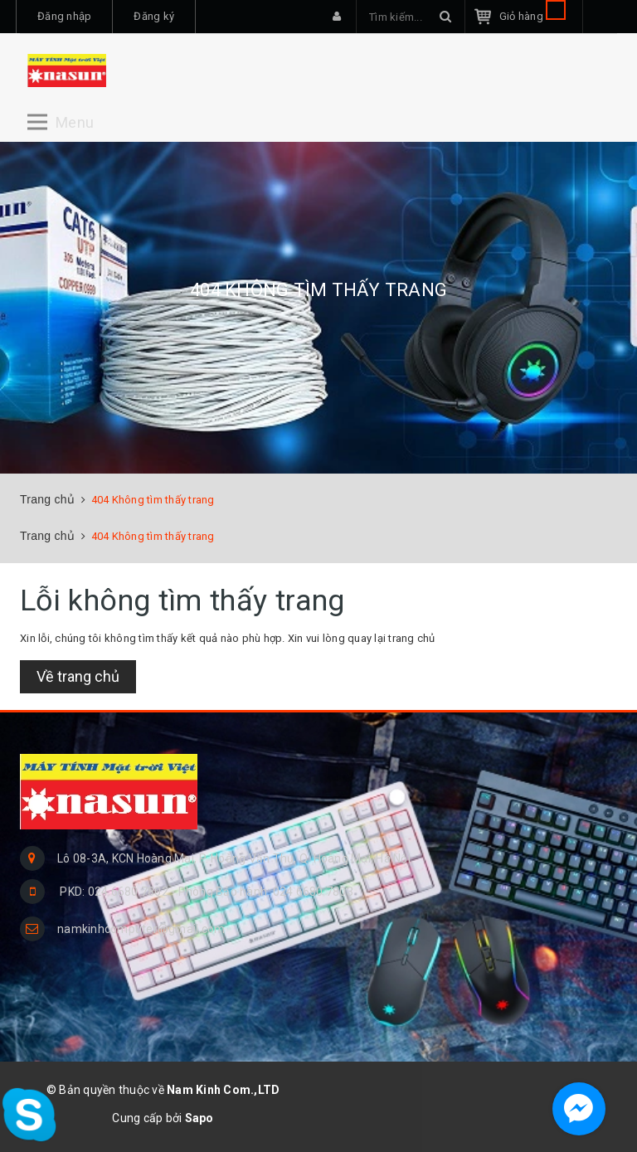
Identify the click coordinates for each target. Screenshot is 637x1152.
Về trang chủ (77, 676)
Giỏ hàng (532, 16)
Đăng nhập (64, 16)
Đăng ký (154, 16)
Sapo (199, 1118)
